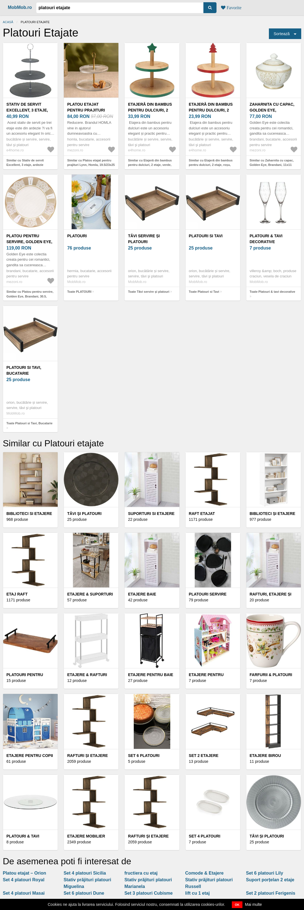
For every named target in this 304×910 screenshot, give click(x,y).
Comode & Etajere (204, 873)
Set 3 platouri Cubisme (148, 893)
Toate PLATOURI (79, 291)
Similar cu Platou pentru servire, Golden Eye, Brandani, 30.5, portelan (29, 296)
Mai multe (253, 904)
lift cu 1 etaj (197, 893)
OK (237, 904)
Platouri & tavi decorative (266, 239)
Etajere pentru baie (150, 674)
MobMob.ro (20, 7)
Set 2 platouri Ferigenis (270, 893)
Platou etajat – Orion (24, 873)
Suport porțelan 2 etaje (270, 879)
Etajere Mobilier (86, 836)
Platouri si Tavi (206, 236)
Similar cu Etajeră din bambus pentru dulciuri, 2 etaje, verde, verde (150, 165)
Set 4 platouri (204, 836)
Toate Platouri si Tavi (204, 291)
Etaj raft (17, 594)
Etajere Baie (142, 594)
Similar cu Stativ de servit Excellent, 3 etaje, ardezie (25, 163)
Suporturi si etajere (151, 513)
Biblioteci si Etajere (29, 513)
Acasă (8, 22)
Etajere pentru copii (29, 755)
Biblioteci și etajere (272, 513)
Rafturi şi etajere (148, 836)
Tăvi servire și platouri (144, 239)
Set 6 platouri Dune (84, 893)
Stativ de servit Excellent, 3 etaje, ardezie (27, 110)
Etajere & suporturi (90, 594)
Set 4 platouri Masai (24, 893)
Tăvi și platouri (267, 836)
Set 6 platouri (143, 755)
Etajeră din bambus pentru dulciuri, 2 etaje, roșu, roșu (211, 110)
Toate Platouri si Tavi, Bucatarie (29, 423)
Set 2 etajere (203, 755)
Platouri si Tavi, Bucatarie (23, 370)
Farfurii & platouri (271, 674)
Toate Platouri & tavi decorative (272, 291)
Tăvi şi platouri (84, 513)
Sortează (282, 34)
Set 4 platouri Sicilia (85, 873)
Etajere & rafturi (87, 674)
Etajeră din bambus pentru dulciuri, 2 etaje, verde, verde (150, 110)
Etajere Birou (265, 755)
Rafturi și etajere (87, 755)
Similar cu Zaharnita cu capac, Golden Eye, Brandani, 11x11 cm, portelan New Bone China (272, 165)
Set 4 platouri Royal (23, 879)
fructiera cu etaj (140, 873)
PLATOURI (77, 236)
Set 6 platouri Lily (264, 873)
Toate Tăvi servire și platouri (148, 291)
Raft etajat (202, 513)
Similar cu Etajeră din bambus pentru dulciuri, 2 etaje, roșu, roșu (211, 165)
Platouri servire (208, 594)
